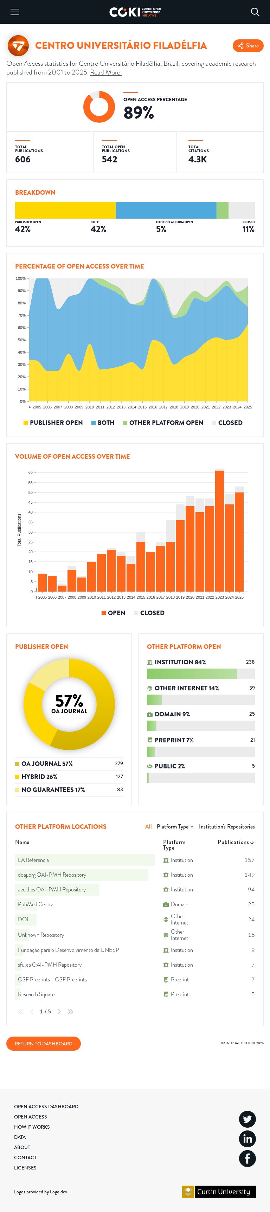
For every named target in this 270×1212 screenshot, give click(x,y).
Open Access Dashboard (46, 1106)
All (148, 827)
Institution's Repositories (227, 827)
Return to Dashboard (43, 1043)
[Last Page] (70, 1011)
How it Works (32, 1126)
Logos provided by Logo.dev (40, 1191)
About (22, 1147)
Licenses (25, 1167)
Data (20, 1137)
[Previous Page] (32, 1011)
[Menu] (15, 12)
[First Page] (20, 1011)
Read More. (106, 72)
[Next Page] (59, 1011)
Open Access (30, 1116)
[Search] (255, 12)
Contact (25, 1157)
